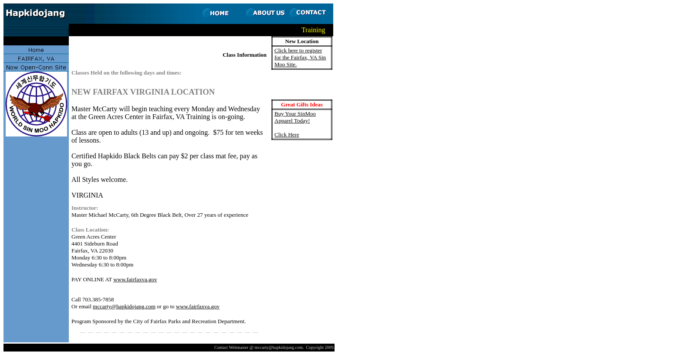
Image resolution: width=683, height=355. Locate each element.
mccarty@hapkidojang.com (124, 306)
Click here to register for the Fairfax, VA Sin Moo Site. (300, 57)
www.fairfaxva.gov (135, 279)
